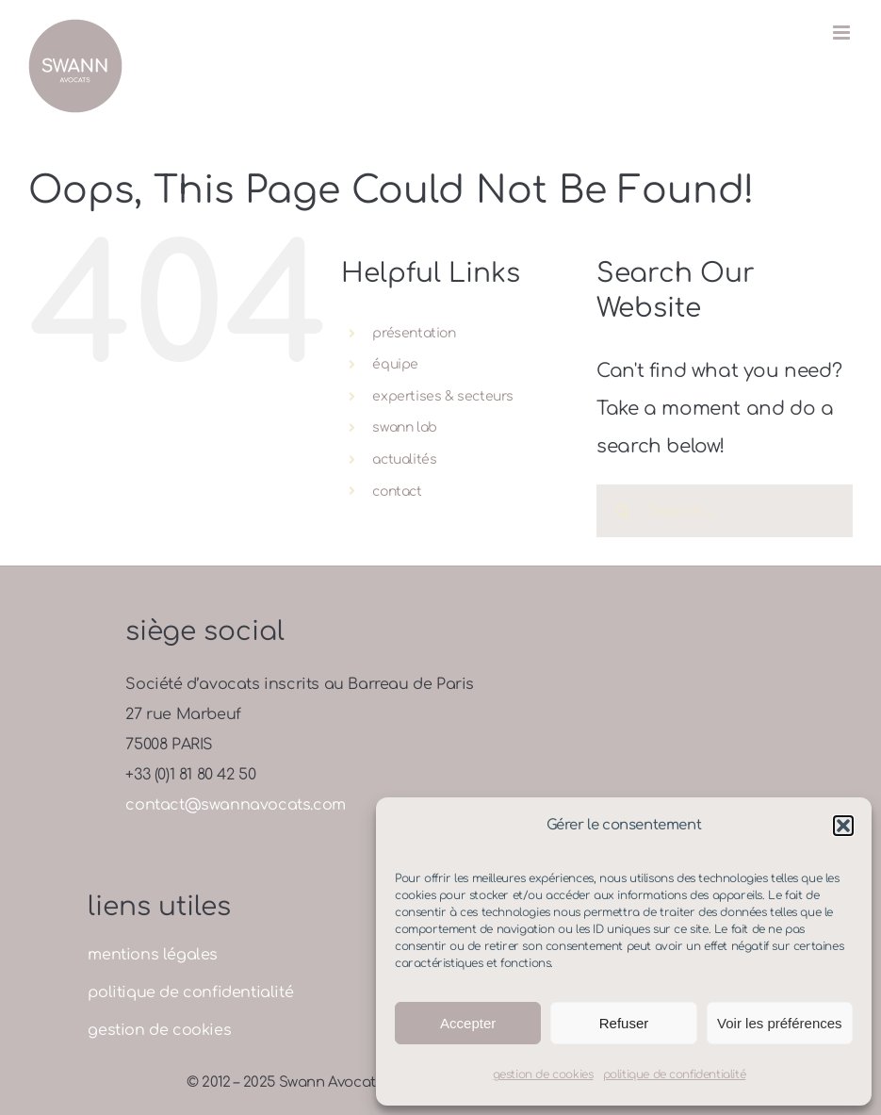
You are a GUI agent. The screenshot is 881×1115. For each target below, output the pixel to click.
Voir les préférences (779, 1023)
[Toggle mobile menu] (843, 32)
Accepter (468, 1023)
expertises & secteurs (443, 396)
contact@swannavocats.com (235, 804)
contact (396, 491)
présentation (413, 333)
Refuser (624, 1023)
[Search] (622, 510)
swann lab (404, 427)
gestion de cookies (543, 1074)
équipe (395, 364)
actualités (404, 459)
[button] (843, 825)
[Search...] (724, 510)
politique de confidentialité (674, 1074)
